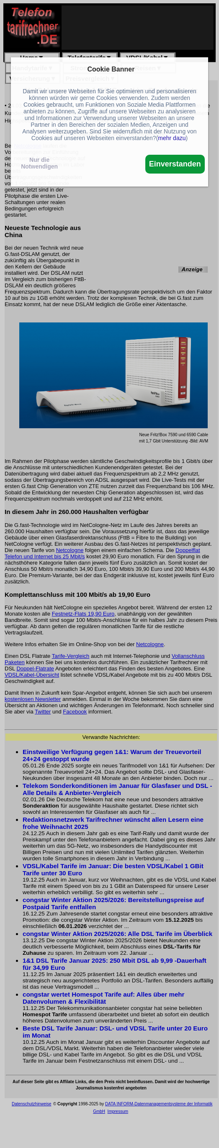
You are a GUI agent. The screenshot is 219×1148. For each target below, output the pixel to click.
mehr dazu (172, 138)
